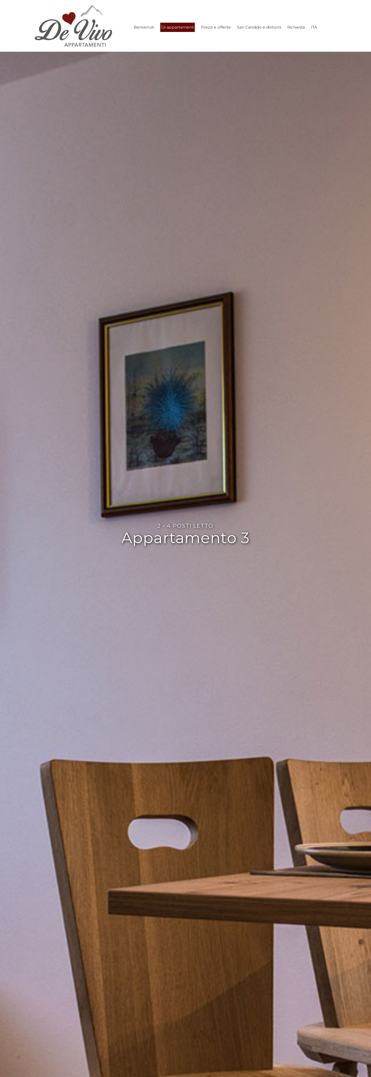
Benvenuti (144, 27)
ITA (314, 27)
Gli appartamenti (177, 27)
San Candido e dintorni (259, 27)
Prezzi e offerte (216, 27)
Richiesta (296, 27)
